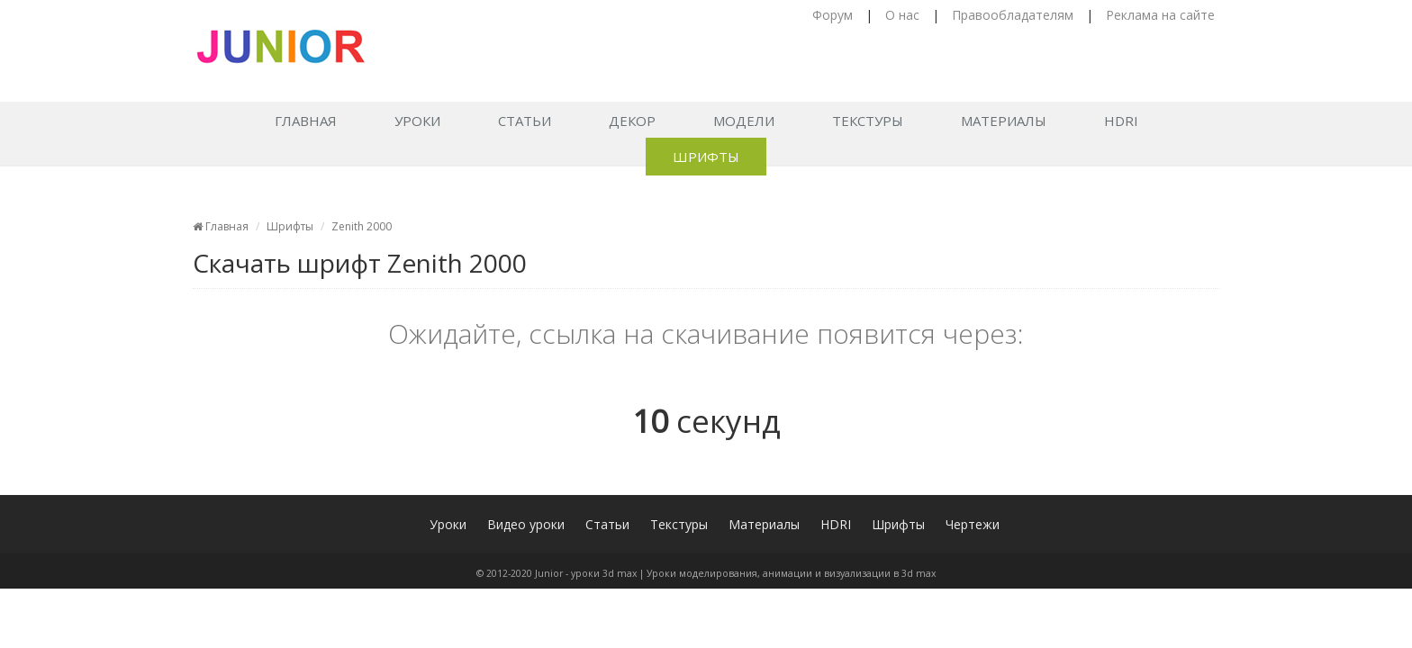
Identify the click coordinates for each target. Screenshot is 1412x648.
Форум (832, 14)
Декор (632, 121)
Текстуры (867, 121)
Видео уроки (526, 524)
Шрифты (706, 157)
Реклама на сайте (1160, 14)
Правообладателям (1012, 14)
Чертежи (973, 524)
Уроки (417, 121)
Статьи (524, 121)
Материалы (1003, 121)
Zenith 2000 (361, 226)
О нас (902, 14)
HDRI (1121, 121)
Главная (306, 121)
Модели (743, 121)
